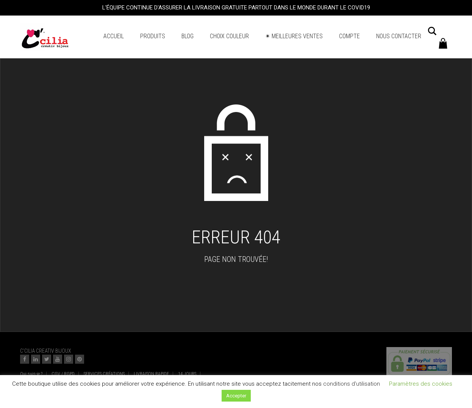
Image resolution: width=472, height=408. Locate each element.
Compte (349, 36)
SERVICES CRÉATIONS (104, 374)
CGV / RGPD (63, 374)
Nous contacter (398, 36)
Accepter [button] (236, 396)
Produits (152, 36)
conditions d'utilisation (351, 383)
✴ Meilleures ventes (294, 36)
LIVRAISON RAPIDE (151, 374)
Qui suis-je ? (31, 374)
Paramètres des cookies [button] (420, 383)
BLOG (187, 36)
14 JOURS (187, 374)
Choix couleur (229, 36)
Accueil (113, 36)
